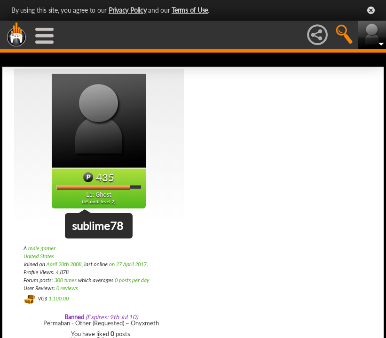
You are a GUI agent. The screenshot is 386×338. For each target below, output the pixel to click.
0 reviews (67, 288)
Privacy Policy (128, 10)
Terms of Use (190, 10)
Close (371, 10)
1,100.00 (58, 298)
